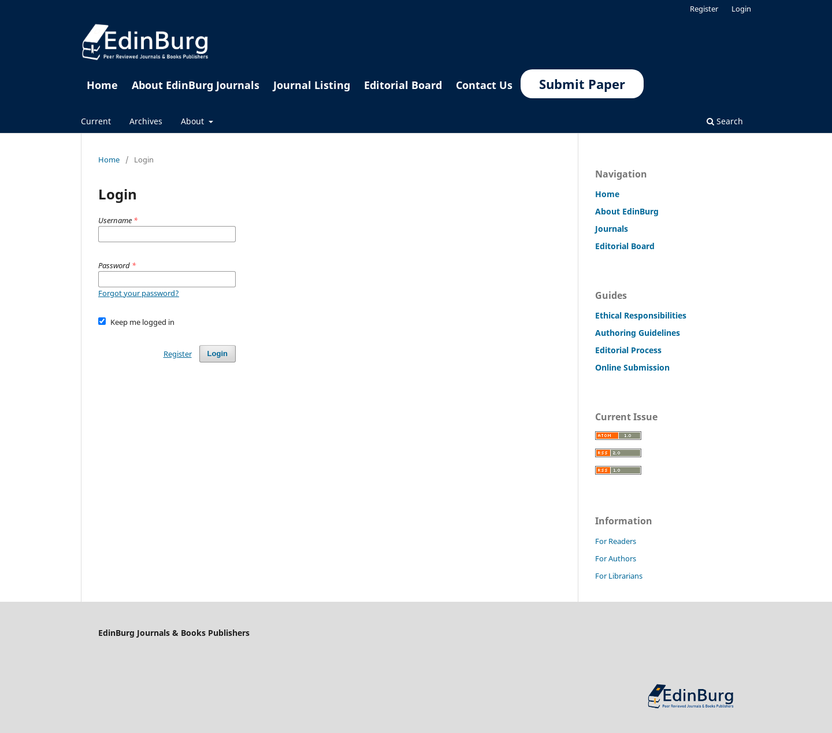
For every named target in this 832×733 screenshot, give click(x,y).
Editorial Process (628, 350)
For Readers (615, 541)
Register (704, 8)
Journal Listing (311, 85)
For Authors (615, 558)
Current (96, 121)
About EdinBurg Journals (195, 85)
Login (741, 8)
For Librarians (618, 576)
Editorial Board (403, 85)
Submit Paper (582, 83)
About (193, 121)
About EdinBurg (627, 211)
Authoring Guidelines (637, 332)
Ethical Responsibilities (640, 315)
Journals (611, 228)
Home (102, 85)
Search (725, 121)
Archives (145, 121)
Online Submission (632, 367)
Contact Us (484, 85)
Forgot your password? (138, 293)
